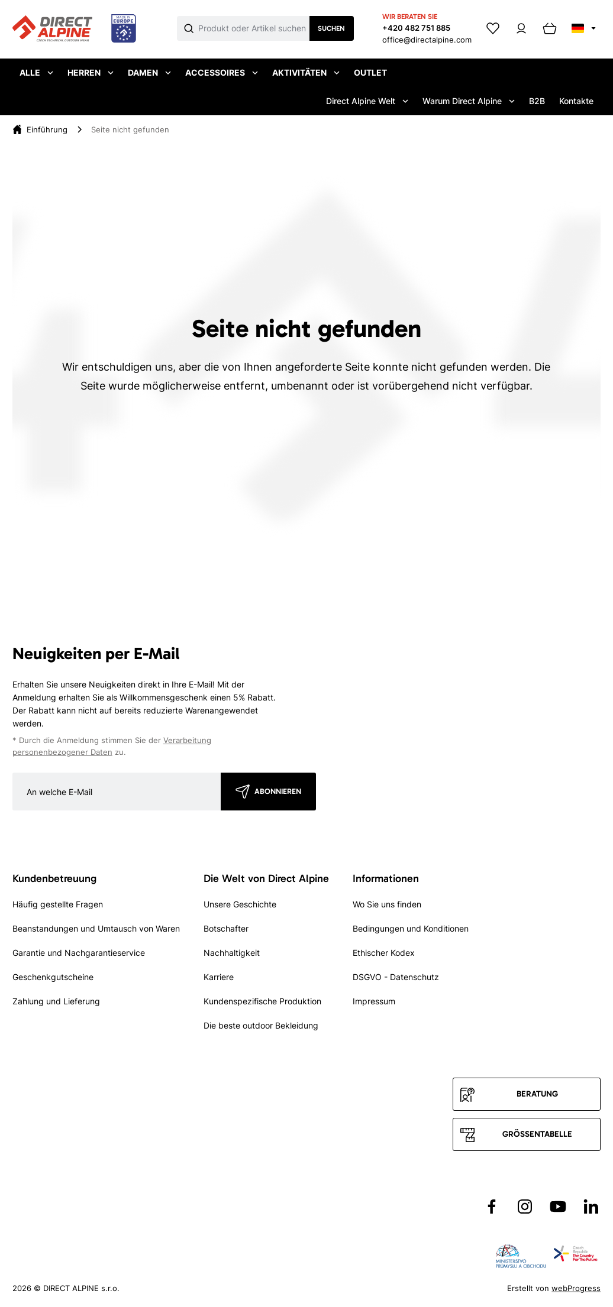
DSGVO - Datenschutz (396, 977)
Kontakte (576, 101)
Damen (149, 72)
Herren (90, 72)
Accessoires (221, 72)
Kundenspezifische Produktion (262, 1001)
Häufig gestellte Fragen (57, 904)
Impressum (374, 1001)
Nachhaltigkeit (232, 953)
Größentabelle (537, 1134)
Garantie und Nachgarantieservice (78, 953)
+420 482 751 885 (416, 28)
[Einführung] (47, 129)
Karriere (219, 977)
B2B (537, 101)
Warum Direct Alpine (468, 101)
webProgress (576, 1288)
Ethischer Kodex (384, 953)
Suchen (331, 28)
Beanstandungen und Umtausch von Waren (96, 928)
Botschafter (226, 928)
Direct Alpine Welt (367, 101)
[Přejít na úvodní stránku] (74, 29)
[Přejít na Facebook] (491, 1206)
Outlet (370, 72)
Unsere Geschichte (240, 904)
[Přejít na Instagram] (524, 1206)
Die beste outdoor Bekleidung (261, 1025)
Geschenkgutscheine (52, 977)
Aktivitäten (306, 72)
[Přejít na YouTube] (558, 1206)
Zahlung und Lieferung (56, 1001)
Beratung (537, 1094)
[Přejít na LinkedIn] (591, 1206)
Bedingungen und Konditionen (411, 928)
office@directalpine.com (427, 39)
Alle (36, 72)
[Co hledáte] (253, 28)
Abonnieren (277, 791)
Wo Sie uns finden (387, 904)
